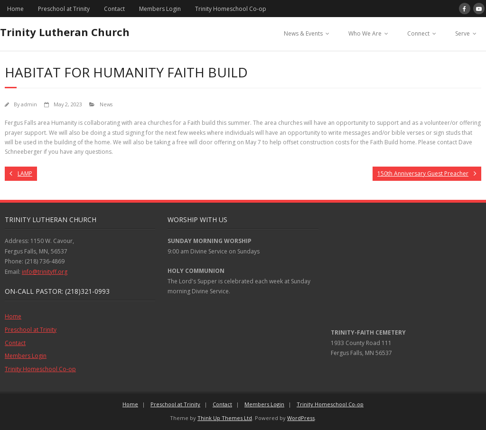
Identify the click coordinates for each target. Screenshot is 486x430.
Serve (462, 33)
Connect (418, 33)
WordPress (301, 417)
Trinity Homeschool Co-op (230, 9)
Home (15, 9)
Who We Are (365, 33)
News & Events (303, 33)
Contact (114, 9)
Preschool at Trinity (64, 9)
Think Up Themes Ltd (224, 417)
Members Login (160, 9)
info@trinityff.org (44, 272)
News (106, 104)
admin (29, 104)
